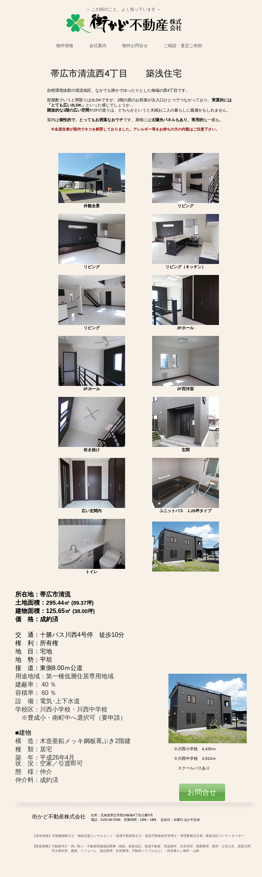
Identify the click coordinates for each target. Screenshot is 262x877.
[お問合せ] (202, 792)
